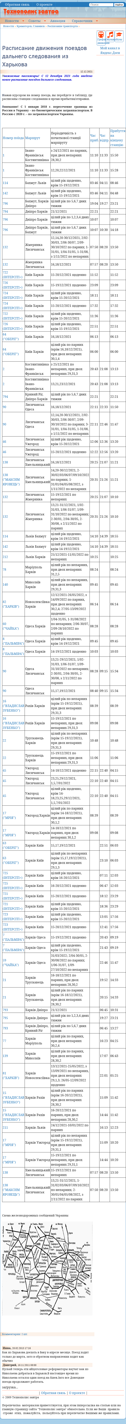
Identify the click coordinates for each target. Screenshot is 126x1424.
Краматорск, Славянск (31, 26)
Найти (119, 4)
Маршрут (32, 138)
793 (5, 1010)
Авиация (57, 20)
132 (5, 247)
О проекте (44, 4)
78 (4, 569)
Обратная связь (17, 4)
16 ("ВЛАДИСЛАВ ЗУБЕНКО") (13, 706)
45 (4, 770)
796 (5, 203)
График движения (101, 38)
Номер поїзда (13, 138)
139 (5, 1056)
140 (5, 584)
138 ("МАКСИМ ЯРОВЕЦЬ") (11, 479)
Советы (34, 20)
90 (4, 407)
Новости (12, 20)
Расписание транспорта (62, 26)
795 (5, 1018)
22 (4, 740)
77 (4, 1041)
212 (5, 557)
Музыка (110, 36)
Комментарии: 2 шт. (15, 1334)
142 (5, 193)
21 (4, 980)
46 (4, 441)
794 (5, 211)
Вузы (119, 36)
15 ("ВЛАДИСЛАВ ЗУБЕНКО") (13, 1097)
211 (5, 1127)
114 (5, 183)
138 (5, 462)
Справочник (82, 20)
